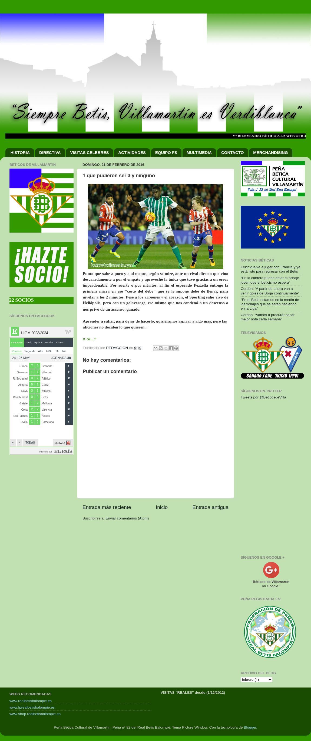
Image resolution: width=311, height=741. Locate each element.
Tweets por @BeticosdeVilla (263, 397)
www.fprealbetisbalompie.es (32, 707)
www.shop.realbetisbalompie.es (35, 714)
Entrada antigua (211, 507)
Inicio (162, 507)
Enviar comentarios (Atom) (127, 518)
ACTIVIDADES (132, 152)
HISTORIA (20, 152)
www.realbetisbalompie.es (30, 701)
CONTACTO (232, 152)
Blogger (250, 727)
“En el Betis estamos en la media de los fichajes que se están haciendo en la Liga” (270, 304)
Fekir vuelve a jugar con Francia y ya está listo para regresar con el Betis (270, 269)
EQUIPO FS (166, 152)
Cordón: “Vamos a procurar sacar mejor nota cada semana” (268, 317)
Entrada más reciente (106, 507)
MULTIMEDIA (199, 152)
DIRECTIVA (50, 152)
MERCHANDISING (270, 152)
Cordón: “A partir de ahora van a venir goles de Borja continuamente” (270, 291)
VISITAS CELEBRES (89, 152)
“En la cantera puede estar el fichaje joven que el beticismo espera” (270, 280)
